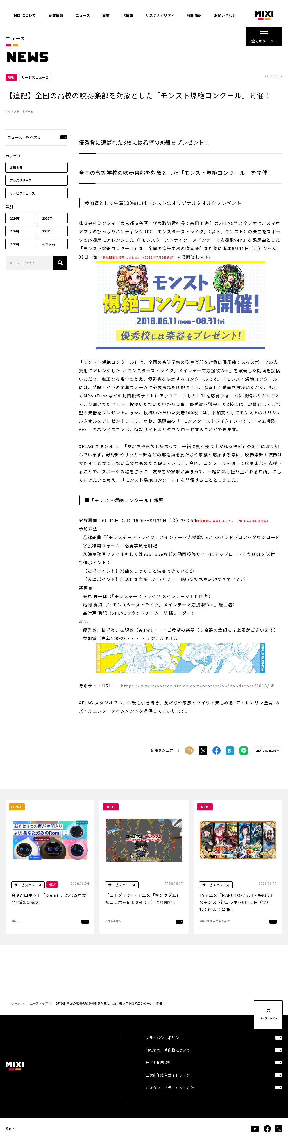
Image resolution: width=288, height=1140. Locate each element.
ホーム (16, 1013)
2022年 (15, 254)
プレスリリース (21, 190)
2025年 (47, 228)
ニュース (83, 15)
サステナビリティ (160, 15)
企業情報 (56, 15)
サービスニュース (22, 203)
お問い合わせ (225, 15)
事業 (106, 15)
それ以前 (48, 254)
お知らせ (16, 177)
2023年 (47, 241)
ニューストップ (37, 1013)
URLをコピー (271, 761)
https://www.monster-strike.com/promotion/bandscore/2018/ (195, 696)
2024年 (15, 241)
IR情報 (127, 15)
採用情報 (194, 15)
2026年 (15, 228)
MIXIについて (25, 15)
